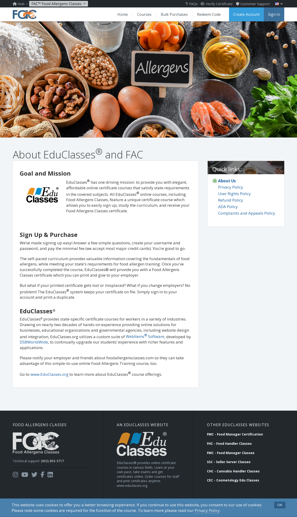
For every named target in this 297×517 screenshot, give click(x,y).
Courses (144, 14)
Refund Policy (230, 200)
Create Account (246, 14)
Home (122, 14)
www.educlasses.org (132, 485)
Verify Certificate (216, 3)
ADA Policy (228, 206)
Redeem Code (209, 14)
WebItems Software (145, 336)
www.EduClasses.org (49, 374)
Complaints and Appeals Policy (246, 213)
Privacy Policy (207, 510)
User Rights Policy (234, 193)
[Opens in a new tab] (15, 475)
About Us (227, 180)
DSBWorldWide (34, 342)
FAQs (191, 3)
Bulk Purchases (174, 14)
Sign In (274, 14)
